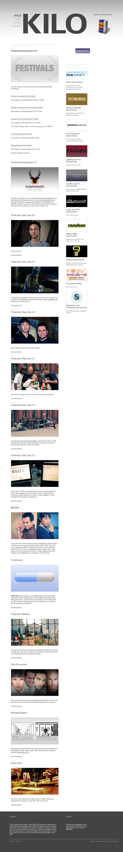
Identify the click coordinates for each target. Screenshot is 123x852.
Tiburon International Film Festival (23, 96)
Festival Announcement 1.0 (24, 162)
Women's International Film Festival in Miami (27, 108)
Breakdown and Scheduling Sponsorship (76, 306)
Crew (17, 22)
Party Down (16, 763)
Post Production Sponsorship (73, 134)
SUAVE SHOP (19, 841)
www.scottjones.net (51, 300)
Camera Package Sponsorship (73, 109)
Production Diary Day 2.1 (23, 358)
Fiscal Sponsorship (74, 82)
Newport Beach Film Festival (21, 145)
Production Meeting (20, 614)
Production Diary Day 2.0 (23, 405)
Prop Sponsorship (73, 283)
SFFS (70, 85)
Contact (16, 26)
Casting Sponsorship (75, 260)
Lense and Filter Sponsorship (73, 210)
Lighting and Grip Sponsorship (73, 160)
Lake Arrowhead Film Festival (21, 134)
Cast (18, 19)
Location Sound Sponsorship (73, 185)
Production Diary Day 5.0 (23, 262)
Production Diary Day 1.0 (23, 455)
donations (69, 827)
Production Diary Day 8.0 (23, 215)
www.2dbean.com (23, 752)
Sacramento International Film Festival (25, 119)
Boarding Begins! (19, 713)
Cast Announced (19, 664)
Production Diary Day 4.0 (23, 312)
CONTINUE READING (16, 255)
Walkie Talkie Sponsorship (71, 235)
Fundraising (16, 560)
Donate (69, 816)
